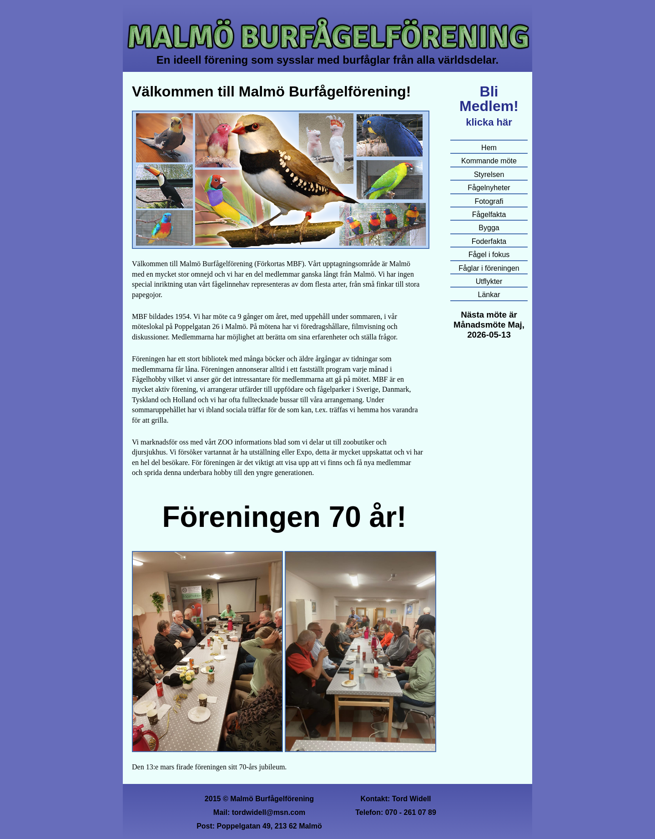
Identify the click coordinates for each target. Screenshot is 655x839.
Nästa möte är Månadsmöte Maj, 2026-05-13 (488, 325)
